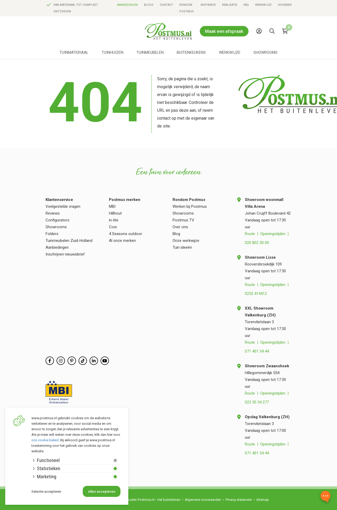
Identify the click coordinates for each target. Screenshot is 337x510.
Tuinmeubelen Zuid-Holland (69, 240)
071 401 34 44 (257, 351)
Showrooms (265, 52)
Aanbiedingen (127, 5)
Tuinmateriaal (74, 52)
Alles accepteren (101, 491)
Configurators (57, 220)
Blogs (148, 5)
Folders (52, 233)
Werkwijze (263, 5)
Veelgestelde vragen (63, 206)
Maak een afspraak (224, 31)
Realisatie (229, 5)
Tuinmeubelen (150, 52)
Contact (166, 5)
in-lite (113, 220)
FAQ (246, 5)
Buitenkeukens (191, 52)
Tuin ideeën (182, 247)
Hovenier (285, 5)
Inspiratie (208, 5)
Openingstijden (272, 233)
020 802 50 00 (257, 242)
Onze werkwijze (186, 240)
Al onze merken (122, 240)
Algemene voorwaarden (203, 500)
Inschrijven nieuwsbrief (65, 254)
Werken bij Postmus (190, 206)
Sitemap (262, 500)
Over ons (180, 227)
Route (250, 233)
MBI (112, 206)
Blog (176, 233)
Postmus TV (183, 220)
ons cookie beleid (45, 440)
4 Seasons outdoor (125, 233)
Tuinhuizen (112, 52)
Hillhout (115, 213)
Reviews (53, 213)
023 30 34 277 (257, 402)
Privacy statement (238, 500)
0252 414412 (256, 293)
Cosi (113, 227)
